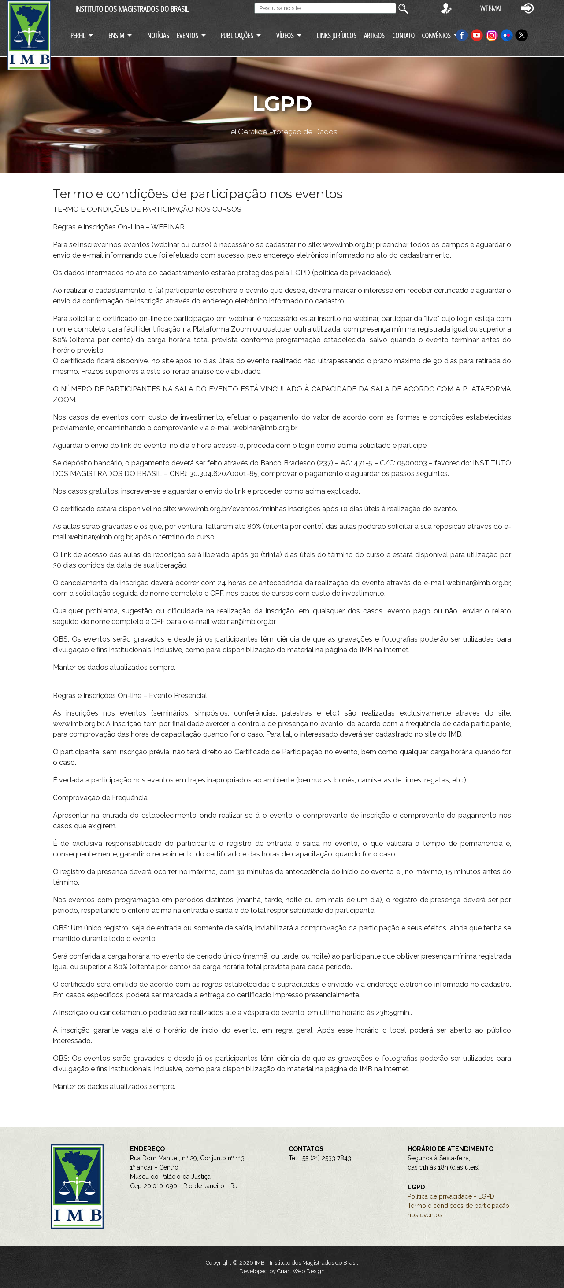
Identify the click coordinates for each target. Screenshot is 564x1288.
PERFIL (77, 35)
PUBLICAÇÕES (237, 35)
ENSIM (116, 35)
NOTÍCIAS (158, 35)
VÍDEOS (285, 35)
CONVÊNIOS (436, 35)
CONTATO (403, 35)
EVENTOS (187, 35)
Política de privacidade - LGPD (451, 1196)
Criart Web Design (301, 1271)
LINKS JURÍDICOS (336, 35)
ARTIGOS (374, 35)
